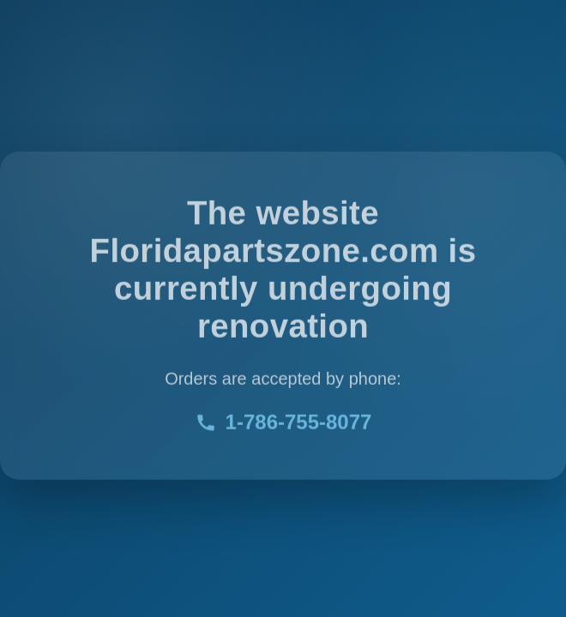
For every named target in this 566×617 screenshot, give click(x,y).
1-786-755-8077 (283, 422)
